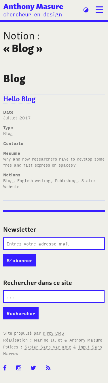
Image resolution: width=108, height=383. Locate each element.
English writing (34, 180)
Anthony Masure (33, 6)
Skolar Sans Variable (47, 346)
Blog (8, 133)
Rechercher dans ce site (37, 282)
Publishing (66, 180)
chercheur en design (32, 14)
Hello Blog (19, 99)
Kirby (53, 333)
